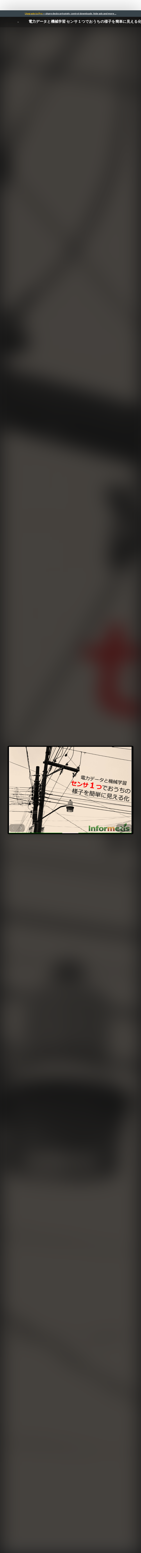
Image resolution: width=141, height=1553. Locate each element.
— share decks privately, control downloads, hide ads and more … (70, 13)
